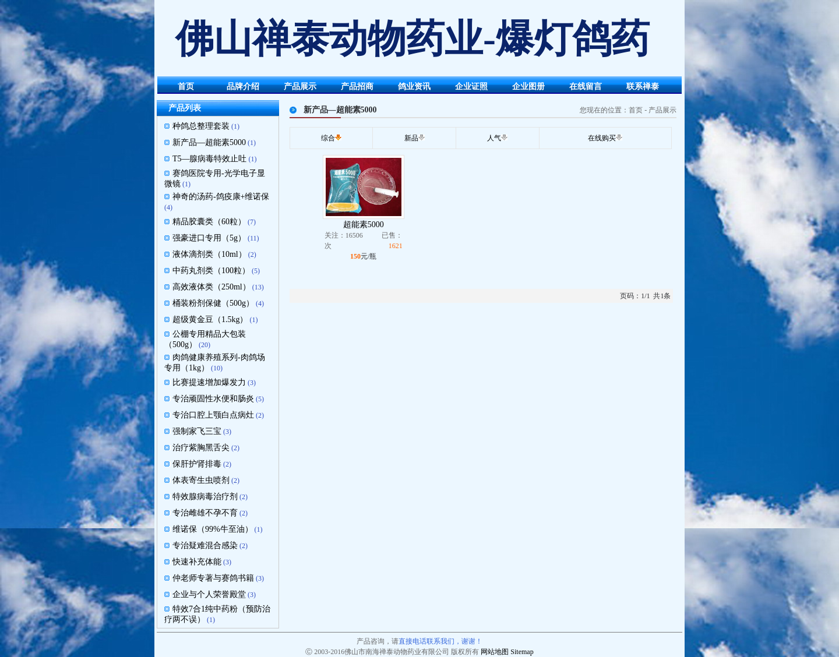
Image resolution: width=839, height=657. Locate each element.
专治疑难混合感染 (205, 545)
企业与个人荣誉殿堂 (209, 594)
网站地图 (495, 652)
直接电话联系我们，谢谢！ (440, 641)
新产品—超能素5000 (209, 142)
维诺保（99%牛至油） (212, 529)
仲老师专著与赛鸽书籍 (213, 578)
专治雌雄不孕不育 (205, 512)
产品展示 (300, 86)
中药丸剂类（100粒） (211, 270)
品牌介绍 (243, 86)
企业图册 (528, 86)
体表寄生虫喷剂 (201, 480)
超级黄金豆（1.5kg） (210, 319)
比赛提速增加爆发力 (209, 382)
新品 (411, 138)
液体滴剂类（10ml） (209, 254)
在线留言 (585, 86)
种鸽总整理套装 (201, 126)
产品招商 (357, 86)
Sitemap (521, 652)
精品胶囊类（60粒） (209, 221)
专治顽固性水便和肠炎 (213, 398)
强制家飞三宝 (196, 431)
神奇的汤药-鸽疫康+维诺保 (221, 196)
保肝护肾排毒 (196, 464)
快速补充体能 (196, 561)
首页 (186, 86)
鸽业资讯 (414, 86)
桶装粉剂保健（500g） (213, 303)
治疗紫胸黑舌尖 (201, 447)
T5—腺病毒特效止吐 (209, 158)
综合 (328, 138)
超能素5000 (363, 224)
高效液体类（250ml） (211, 286)
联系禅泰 (642, 86)
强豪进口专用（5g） (209, 238)
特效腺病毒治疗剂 (205, 496)
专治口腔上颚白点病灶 (213, 415)
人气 (494, 138)
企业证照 (471, 86)
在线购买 (602, 138)
